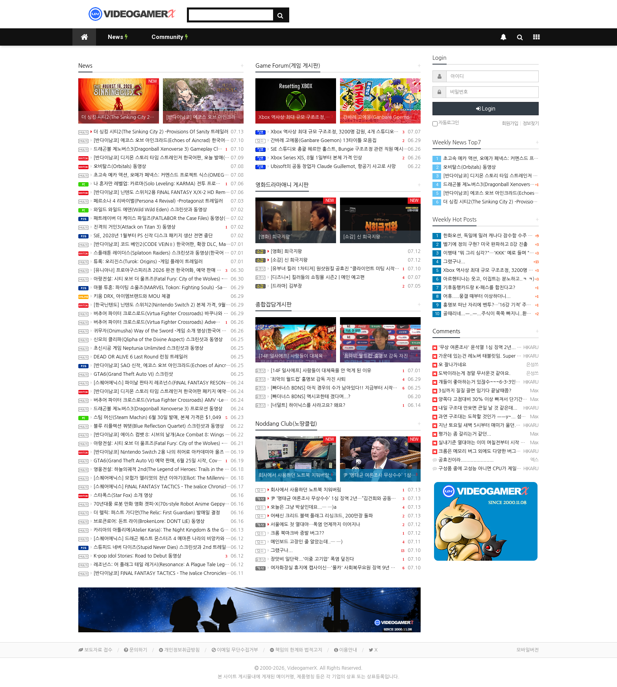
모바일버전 (528, 650)
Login (485, 108)
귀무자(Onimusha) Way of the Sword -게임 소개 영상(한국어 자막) (161, 331)
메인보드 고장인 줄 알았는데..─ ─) (338, 541)
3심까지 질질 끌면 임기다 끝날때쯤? (472, 390)
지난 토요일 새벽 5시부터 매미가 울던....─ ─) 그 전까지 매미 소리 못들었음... (514, 425)
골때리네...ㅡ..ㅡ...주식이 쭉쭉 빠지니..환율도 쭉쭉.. (490, 313)
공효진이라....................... (462, 460)
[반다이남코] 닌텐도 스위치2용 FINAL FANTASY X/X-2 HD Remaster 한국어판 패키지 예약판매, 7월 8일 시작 (161, 192)
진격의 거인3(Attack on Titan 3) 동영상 (161, 227)
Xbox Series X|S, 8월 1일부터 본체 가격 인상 (338, 157)
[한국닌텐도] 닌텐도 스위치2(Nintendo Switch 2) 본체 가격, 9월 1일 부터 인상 (161, 305)
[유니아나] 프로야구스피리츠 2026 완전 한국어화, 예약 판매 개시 (161, 270)
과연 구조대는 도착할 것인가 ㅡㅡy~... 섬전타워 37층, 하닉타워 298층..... (510, 416)
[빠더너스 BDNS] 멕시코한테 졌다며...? (338, 396)
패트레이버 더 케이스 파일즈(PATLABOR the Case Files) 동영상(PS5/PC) (161, 218)
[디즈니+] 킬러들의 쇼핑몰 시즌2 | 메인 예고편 (338, 277)
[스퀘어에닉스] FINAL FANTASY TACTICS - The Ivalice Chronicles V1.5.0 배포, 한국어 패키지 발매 (161, 486)
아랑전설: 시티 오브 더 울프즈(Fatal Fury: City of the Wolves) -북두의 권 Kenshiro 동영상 (161, 279)
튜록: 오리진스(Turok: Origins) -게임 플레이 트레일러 (161, 261)
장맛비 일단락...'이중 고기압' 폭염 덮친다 (338, 559)
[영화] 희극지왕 (338, 251)
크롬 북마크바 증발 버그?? (338, 533)
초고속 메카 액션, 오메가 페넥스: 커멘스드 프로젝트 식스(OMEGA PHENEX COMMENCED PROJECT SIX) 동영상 (161, 175)
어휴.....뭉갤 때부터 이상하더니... (471, 296)
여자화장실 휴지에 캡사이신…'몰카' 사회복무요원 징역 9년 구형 (338, 567)
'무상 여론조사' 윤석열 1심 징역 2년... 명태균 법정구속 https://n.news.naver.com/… (522, 347)
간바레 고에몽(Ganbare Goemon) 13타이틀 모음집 (338, 140)
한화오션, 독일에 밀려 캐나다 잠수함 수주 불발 (484, 235)
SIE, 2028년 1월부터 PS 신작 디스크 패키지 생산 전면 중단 (161, 235)
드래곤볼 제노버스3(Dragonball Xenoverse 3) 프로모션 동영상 (161, 408)
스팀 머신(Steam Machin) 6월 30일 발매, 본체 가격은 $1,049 (161, 417)
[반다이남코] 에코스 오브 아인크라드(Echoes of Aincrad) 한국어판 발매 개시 (161, 140)
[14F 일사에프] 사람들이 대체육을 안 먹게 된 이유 (338, 370)
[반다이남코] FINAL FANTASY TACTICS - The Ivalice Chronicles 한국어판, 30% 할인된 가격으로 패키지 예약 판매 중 (161, 573)
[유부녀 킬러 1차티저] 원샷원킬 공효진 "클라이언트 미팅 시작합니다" (338, 268)
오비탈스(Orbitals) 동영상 (161, 166)
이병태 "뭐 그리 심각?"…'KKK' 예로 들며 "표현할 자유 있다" (498, 253)
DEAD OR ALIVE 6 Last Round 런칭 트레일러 (161, 357)
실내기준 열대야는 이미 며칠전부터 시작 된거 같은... (488, 442)
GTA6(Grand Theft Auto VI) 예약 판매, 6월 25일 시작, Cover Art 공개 (161, 460)
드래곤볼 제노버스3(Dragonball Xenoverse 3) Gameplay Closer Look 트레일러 (161, 149)
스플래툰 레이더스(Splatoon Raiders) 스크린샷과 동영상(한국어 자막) (161, 253)
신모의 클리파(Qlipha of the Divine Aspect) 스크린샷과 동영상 (161, 339)
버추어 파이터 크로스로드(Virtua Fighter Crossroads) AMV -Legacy (161, 400)
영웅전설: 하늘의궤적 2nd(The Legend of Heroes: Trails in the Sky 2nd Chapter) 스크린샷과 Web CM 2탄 (161, 469)
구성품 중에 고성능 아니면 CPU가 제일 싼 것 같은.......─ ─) (496, 468)
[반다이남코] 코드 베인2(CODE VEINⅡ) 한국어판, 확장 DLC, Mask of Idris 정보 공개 (161, 244)
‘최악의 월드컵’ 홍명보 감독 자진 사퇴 (338, 379)
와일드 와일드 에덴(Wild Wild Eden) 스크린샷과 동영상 (161, 209)
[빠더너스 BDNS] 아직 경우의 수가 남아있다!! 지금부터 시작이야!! (338, 388)
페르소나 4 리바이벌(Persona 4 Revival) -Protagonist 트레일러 (161, 201)
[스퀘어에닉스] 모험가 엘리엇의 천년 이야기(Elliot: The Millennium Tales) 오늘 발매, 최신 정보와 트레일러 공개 (161, 478)
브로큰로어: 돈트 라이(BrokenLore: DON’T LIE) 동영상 (161, 521)
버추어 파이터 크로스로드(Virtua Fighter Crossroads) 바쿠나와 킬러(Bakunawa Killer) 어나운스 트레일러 (161, 313)
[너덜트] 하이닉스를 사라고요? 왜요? (338, 405)
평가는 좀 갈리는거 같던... (461, 434)
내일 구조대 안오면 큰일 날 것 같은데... (474, 408)
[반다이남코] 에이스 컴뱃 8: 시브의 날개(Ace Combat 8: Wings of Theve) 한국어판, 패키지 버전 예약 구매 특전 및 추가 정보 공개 (161, 434)
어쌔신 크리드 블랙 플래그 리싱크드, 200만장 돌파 (338, 516)
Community (169, 37)
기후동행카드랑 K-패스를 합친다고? (473, 287)
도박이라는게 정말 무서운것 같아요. (471, 373)
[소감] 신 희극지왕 (338, 260)
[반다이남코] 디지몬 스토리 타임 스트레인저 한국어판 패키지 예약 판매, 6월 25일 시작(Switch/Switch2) (161, 391)
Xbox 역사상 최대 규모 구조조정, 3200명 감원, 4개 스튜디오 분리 (338, 131)
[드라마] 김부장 (338, 286)
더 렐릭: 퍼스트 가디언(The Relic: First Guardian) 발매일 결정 (161, 512)
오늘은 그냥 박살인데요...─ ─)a (338, 507)
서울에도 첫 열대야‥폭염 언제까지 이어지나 (338, 524)
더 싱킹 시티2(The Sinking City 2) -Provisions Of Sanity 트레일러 (161, 131)
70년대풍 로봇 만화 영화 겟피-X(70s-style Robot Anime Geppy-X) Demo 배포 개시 (161, 504)
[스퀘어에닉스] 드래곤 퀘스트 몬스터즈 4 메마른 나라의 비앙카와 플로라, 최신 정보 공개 (161, 538)
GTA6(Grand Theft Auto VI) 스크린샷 (161, 374)
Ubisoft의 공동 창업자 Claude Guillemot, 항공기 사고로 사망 (338, 166)
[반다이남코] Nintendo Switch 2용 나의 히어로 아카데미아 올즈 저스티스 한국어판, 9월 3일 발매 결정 (161, 452)
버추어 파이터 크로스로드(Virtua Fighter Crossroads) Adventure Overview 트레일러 (161, 322)
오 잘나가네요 (449, 364)
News (118, 37)
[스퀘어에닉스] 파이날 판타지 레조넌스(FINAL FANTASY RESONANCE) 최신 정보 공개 (161, 383)
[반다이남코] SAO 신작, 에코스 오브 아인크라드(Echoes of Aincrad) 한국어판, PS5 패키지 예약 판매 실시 (161, 365)
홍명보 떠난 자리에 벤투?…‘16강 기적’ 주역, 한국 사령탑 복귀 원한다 (507, 305)
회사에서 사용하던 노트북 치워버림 (338, 490)
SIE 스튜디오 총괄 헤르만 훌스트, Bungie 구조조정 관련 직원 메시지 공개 (338, 149)
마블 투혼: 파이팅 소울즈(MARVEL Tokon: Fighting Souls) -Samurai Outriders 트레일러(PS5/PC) (161, 287)
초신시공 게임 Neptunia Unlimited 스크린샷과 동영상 (161, 348)
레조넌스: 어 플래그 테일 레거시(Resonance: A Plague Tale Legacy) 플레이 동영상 (161, 564)
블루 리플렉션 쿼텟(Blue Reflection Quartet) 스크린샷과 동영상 (161, 426)
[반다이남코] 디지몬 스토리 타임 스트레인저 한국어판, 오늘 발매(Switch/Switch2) (161, 157)
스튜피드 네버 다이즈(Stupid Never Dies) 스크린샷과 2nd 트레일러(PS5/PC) (161, 547)
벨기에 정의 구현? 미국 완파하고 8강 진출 (480, 244)
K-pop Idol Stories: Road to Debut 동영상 (161, 556)
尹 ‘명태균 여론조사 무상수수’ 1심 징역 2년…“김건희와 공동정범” (338, 498)
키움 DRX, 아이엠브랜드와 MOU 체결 (161, 296)
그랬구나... (338, 550)
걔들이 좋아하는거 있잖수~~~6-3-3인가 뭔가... (483, 382)
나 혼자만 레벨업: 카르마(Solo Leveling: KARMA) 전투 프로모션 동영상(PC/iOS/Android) (161, 183)
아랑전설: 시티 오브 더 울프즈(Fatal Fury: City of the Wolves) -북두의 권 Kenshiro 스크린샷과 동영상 (161, 443)
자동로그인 (445, 123)
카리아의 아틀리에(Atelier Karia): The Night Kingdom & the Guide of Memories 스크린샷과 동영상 (161, 530)
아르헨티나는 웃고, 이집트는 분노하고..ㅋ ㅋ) (483, 279)
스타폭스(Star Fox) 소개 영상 (161, 495)
